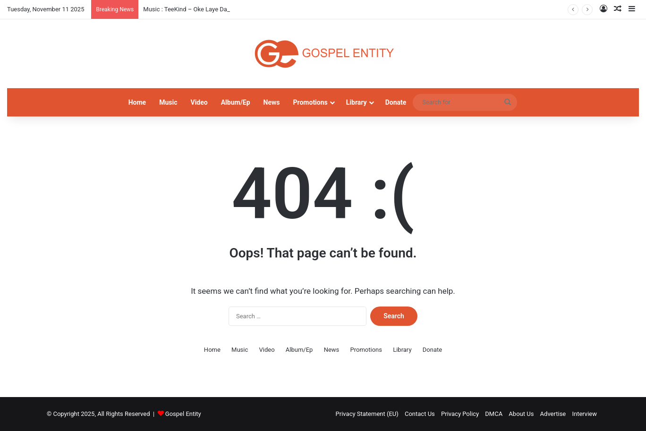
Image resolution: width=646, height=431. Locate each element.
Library (356, 102)
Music (168, 102)
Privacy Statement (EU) (367, 413)
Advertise (553, 413)
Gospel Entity (183, 413)
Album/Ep (235, 102)
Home (137, 102)
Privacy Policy (460, 413)
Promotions (310, 102)
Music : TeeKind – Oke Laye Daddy (190, 9)
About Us (521, 413)
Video (198, 102)
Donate (396, 102)
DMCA (493, 413)
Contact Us (420, 413)
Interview (584, 413)
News (272, 102)
